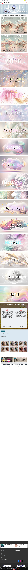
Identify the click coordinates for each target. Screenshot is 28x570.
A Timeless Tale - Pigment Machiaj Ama (21, 544)
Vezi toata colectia (4, 338)
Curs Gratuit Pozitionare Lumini (7, 364)
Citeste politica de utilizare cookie (13, 568)
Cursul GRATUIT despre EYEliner (21, 364)
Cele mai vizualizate (3, 542)
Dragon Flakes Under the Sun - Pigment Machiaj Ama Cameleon (8, 544)
